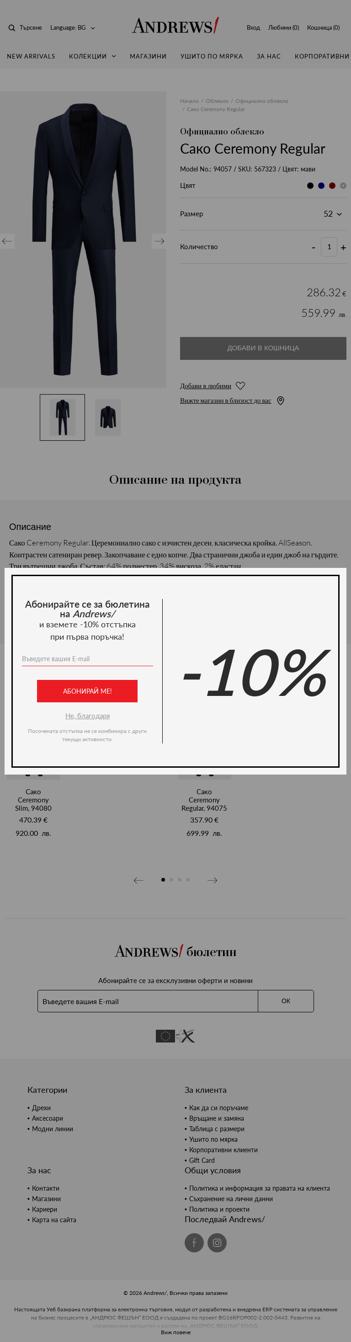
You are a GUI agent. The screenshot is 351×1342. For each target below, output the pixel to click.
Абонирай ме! (87, 691)
